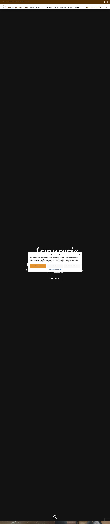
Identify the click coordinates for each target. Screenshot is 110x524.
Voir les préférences (72, 266)
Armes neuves (48, 7)
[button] (79, 254)
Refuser (55, 266)
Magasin (38, 7)
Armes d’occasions (60, 7)
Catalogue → (54, 279)
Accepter (37, 266)
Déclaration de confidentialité (55, 269)
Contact (77, 7)
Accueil (32, 7)
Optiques (70, 7)
